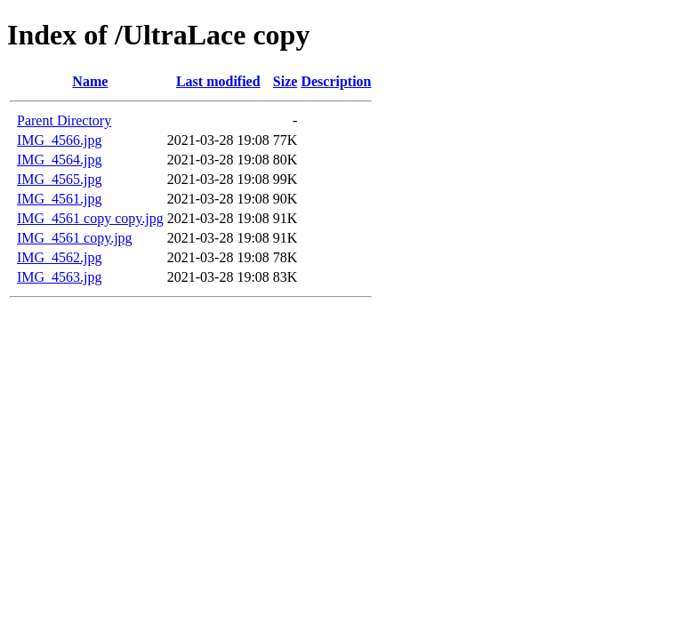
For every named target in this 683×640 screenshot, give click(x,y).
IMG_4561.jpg (59, 198)
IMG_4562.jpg (59, 257)
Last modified (218, 81)
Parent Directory (64, 120)
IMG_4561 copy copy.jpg (90, 218)
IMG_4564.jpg (59, 159)
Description (336, 81)
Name (90, 81)
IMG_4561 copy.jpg (75, 237)
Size (285, 81)
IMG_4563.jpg (59, 276)
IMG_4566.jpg (59, 140)
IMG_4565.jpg (59, 179)
